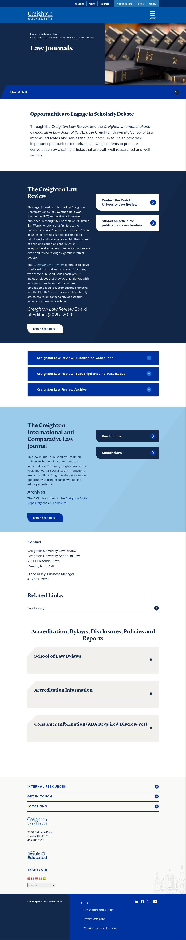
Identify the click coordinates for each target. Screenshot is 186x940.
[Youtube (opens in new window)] (155, 902)
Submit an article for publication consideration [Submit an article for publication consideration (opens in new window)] (122, 223)
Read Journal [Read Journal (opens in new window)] (112, 436)
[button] (45, 328)
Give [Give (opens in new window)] (92, 4)
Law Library (35, 608)
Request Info (124, 4)
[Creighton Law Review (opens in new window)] (48, 265)
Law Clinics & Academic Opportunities (52, 37)
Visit (141, 4)
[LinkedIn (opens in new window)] (136, 902)
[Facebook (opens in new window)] (143, 902)
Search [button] (104, 4)
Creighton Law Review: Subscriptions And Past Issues (81, 373)
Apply (152, 4)
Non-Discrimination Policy (98, 910)
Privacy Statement (94, 919)
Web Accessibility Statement (100, 928)
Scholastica (58, 503)
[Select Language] (41, 885)
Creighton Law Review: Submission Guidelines (75, 357)
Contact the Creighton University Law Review (119, 202)
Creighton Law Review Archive (62, 389)
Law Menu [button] (18, 92)
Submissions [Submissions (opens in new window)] (112, 452)
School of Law (49, 34)
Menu (153, 15)
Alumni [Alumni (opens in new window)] (79, 4)
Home (33, 34)
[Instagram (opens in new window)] (149, 902)
